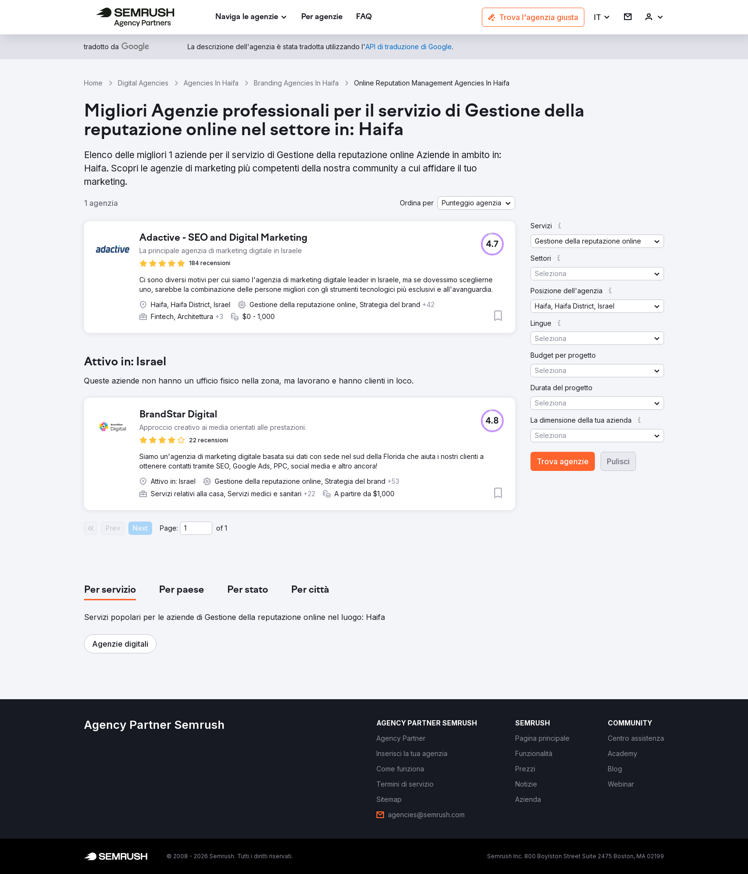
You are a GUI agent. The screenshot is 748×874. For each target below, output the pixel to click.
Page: (169, 528)
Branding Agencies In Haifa (296, 83)
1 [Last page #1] (226, 528)
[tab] (110, 590)
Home (93, 83)
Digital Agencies (143, 83)
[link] (322, 17)
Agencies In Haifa (211, 83)
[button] (602, 17)
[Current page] (196, 528)
